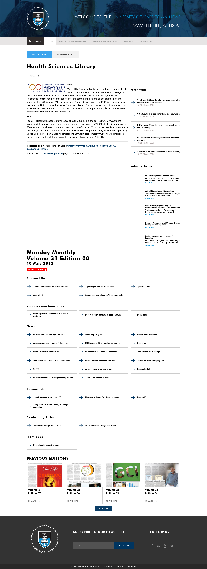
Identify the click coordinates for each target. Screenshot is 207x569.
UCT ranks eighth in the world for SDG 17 (160, 176)
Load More (103, 509)
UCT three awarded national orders (100, 360)
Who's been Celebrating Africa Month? (101, 426)
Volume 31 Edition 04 (151, 491)
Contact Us (146, 41)
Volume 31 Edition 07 (34, 491)
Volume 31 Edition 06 (73, 491)
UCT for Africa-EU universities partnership (102, 343)
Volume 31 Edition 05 (112, 491)
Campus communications (72, 41)
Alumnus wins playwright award (98, 369)
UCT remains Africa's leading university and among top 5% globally (158, 126)
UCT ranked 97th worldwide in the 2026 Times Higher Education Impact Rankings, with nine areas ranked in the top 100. (162, 179)
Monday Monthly (65, 54)
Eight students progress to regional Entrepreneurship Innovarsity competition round (162, 206)
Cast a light (38, 295)
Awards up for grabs (94, 334)
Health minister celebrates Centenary (101, 352)
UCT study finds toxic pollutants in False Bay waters (158, 114)
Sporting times (143, 287)
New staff (141, 397)
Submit (124, 545)
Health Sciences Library (147, 334)
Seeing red (141, 343)
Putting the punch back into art (46, 352)
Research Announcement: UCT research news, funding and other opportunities (162, 224)
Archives (128, 41)
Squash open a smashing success (99, 287)
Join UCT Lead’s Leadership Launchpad (159, 191)
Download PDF (37, 270)
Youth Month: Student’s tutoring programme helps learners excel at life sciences (158, 101)
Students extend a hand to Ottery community (104, 295)
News (50, 41)
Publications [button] (39, 54)
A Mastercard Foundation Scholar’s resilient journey (158, 151)
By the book (142, 315)
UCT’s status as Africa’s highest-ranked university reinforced (158, 139)
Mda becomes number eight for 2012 (49, 334)
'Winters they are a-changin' (148, 352)
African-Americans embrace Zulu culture (50, 343)
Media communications (105, 41)
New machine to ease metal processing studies (53, 378)
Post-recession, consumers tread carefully (103, 315)
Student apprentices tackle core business (50, 287)
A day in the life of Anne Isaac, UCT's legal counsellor (50, 406)
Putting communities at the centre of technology (158, 237)
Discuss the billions (145, 369)
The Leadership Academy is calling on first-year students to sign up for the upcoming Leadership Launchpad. (162, 195)
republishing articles (53, 153)
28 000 (36, 369)
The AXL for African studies (97, 378)
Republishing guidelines (126, 566)
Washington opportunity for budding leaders (51, 360)
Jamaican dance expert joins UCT (47, 397)
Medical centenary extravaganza (47, 445)
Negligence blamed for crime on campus (102, 397)
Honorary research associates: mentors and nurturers (51, 314)
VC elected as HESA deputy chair (151, 360)
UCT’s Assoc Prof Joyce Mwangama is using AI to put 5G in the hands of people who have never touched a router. (162, 242)
